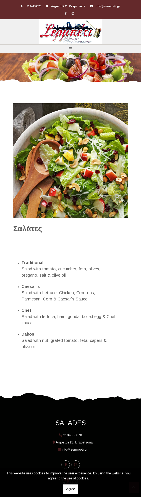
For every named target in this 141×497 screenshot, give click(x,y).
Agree (70, 489)
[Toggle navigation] (70, 49)
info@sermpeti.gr (108, 6)
